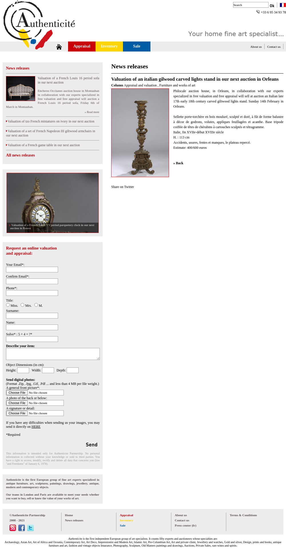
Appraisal (81, 46)
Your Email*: (15, 265)
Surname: (12, 311)
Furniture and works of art (177, 85)
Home (69, 515)
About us (256, 46)
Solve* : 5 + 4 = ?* (19, 334)
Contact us (274, 46)
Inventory (109, 46)
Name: (10, 322)
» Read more (92, 112)
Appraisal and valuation (141, 85)
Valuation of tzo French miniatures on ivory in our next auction (50, 121)
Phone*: (11, 288)
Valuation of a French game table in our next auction (43, 145)
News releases (17, 68)
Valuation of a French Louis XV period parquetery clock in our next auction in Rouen (52, 226)
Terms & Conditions (243, 515)
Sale (136, 46)
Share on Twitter (122, 187)
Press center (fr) (185, 525)
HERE (35, 427)
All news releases (20, 155)
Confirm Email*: (17, 276)
